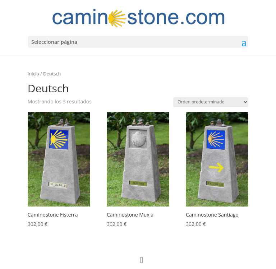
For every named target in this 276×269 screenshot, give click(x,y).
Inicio (33, 73)
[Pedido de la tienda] (210, 102)
